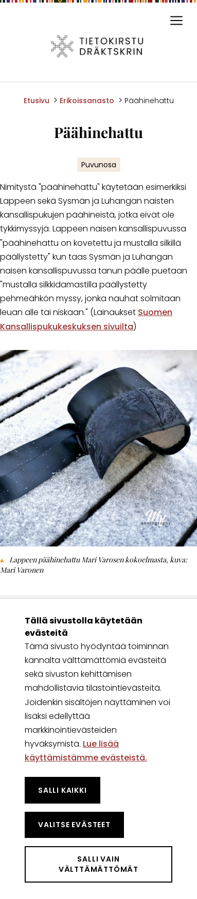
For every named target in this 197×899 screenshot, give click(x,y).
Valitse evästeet (74, 824)
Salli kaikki (62, 790)
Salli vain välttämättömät (98, 864)
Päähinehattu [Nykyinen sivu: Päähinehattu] (149, 100)
